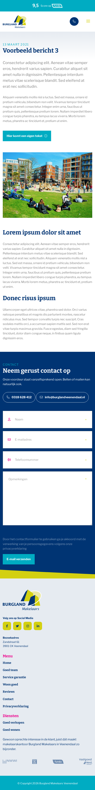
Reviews (9, 691)
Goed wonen (11, 730)
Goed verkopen (13, 722)
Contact (8, 699)
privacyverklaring (15, 548)
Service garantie (14, 677)
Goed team (10, 670)
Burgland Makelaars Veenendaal (58, 783)
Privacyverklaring (16, 706)
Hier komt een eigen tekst (24, 136)
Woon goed (10, 684)
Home (7, 663)
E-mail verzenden (19, 559)
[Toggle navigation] (88, 21)
